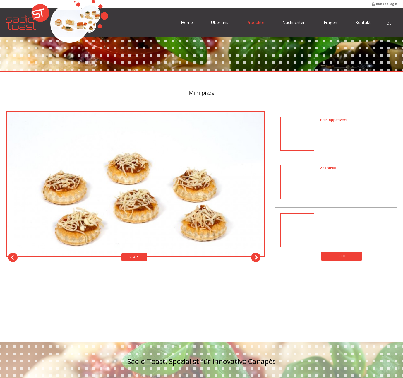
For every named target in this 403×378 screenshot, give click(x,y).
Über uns (219, 22)
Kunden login (386, 4)
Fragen (330, 22)
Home (187, 22)
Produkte (255, 22)
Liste (342, 256)
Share (134, 257)
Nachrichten (294, 22)
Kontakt (363, 22)
